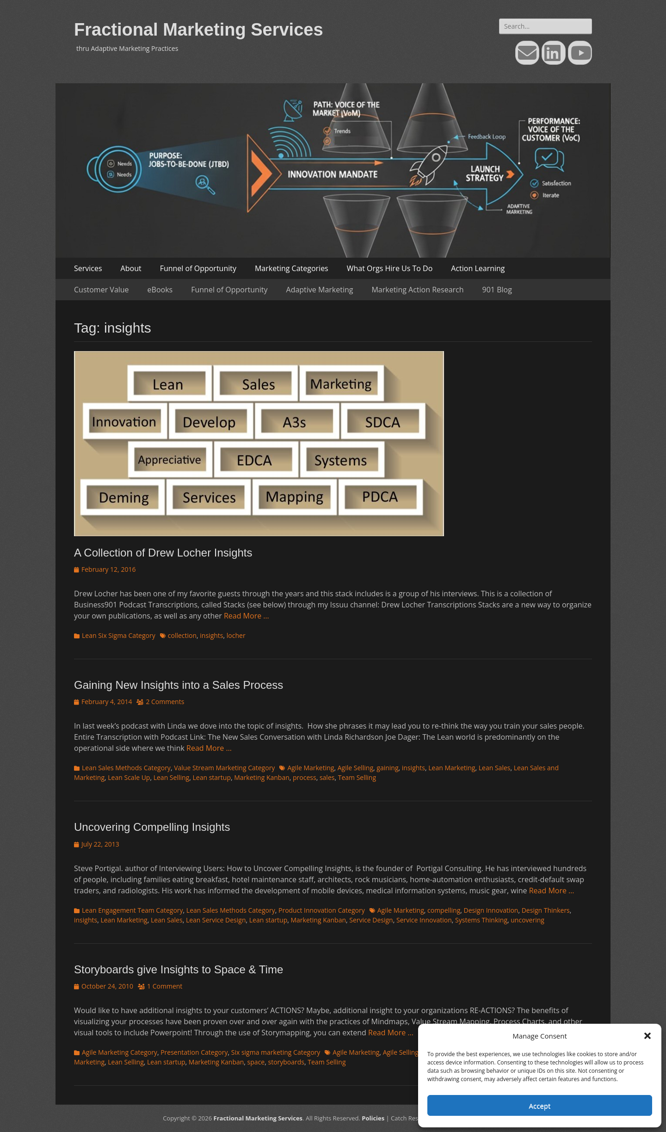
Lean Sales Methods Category (126, 767)
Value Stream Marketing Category (224, 767)
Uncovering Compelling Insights (152, 827)
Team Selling (357, 777)
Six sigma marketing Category (276, 1052)
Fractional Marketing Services (198, 29)
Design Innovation (491, 910)
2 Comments (165, 701)
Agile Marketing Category (119, 1052)
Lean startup (211, 777)
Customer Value (101, 290)
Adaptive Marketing (319, 290)
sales (327, 777)
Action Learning (478, 268)
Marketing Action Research (417, 290)
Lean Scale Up (129, 777)
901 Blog (497, 290)
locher (236, 635)
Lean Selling (172, 777)
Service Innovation (424, 919)
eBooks (160, 290)
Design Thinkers (546, 910)
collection (182, 635)
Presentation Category (194, 1052)
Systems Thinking (481, 919)
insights (211, 635)
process (304, 777)
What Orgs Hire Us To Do (390, 268)
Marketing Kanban (262, 777)
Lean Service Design (216, 919)
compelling (443, 910)
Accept (540, 1105)
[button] (647, 1035)
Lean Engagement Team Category (132, 910)
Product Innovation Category (321, 910)
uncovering (527, 919)
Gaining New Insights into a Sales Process (178, 685)
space (256, 1062)
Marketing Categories (291, 268)
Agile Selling (355, 767)
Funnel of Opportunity (198, 268)
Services (88, 268)
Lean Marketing (451, 767)
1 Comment (164, 986)
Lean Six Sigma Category (118, 635)
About (131, 268)
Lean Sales (495, 767)
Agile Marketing (310, 767)
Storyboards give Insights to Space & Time (178, 969)
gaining (387, 767)
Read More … (246, 616)
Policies (373, 1118)
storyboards (286, 1062)
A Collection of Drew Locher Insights (163, 552)
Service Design (371, 919)
